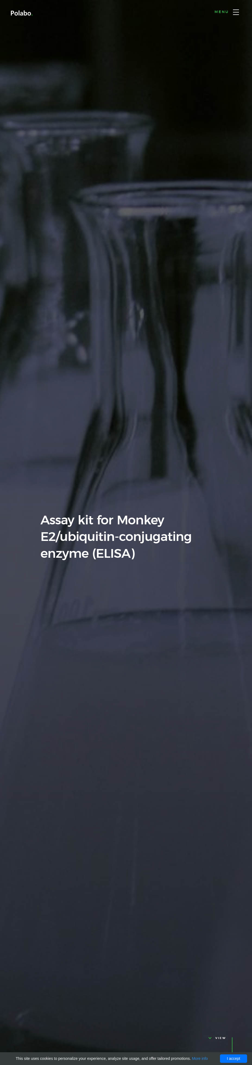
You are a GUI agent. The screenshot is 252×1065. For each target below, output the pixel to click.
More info (200, 1058)
